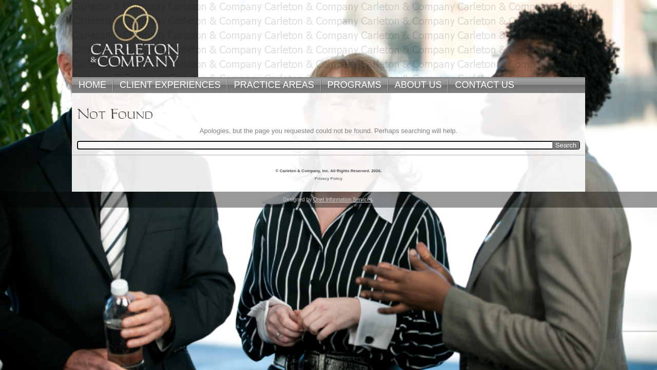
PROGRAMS (354, 85)
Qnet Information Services (343, 199)
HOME (92, 85)
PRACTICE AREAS (274, 85)
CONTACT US (484, 85)
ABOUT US (418, 85)
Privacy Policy (328, 178)
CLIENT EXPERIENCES (170, 85)
